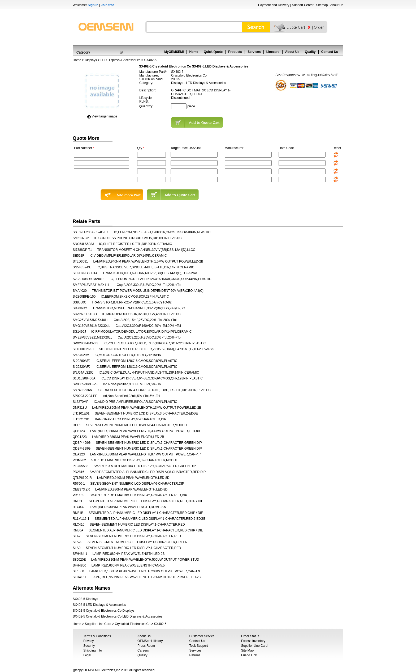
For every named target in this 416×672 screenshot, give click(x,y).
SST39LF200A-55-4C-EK (91, 232)
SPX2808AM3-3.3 (85, 343)
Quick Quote (213, 52)
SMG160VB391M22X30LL (91, 326)
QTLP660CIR (82, 478)
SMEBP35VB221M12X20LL (92, 337)
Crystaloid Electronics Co (132, 624)
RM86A (78, 530)
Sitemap (322, 5)
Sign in (93, 5)
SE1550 (78, 571)
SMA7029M (81, 355)
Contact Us (329, 52)
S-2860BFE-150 (84, 296)
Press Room (146, 646)
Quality (310, 52)
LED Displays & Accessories (121, 60)
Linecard (273, 52)
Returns (194, 655)
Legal (87, 655)
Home (193, 52)
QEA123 (79, 454)
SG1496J (79, 331)
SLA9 (76, 548)
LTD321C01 (81, 419)
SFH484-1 (80, 554)
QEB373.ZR (81, 489)
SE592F (78, 255)
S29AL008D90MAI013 (88, 279)
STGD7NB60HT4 (85, 273)
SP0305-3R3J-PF (85, 384)
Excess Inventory (253, 641)
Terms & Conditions (97, 636)
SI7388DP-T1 (82, 250)
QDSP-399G (81, 448)
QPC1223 (80, 437)
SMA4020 (80, 291)
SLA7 (76, 536)
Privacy (88, 641)
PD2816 (78, 472)
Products (235, 52)
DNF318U (80, 407)
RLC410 (78, 524)
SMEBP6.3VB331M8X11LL (92, 285)
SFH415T (79, 577)
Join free (107, 5)
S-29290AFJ (81, 361)
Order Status (250, 636)
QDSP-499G (81, 443)
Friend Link (249, 655)
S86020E (79, 559)
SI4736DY (80, 308)
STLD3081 (80, 261)
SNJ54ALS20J (83, 372)
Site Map (247, 650)
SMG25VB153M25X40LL (91, 320)
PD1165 (78, 495)
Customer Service (201, 636)
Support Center (302, 5)
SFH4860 (79, 565)
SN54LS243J (82, 267)
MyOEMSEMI (174, 52)
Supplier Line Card (98, 624)
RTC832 (78, 507)
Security (89, 646)
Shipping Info (92, 650)
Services (254, 52)
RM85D (78, 501)
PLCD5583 (80, 466)
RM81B (78, 513)
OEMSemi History (150, 641)
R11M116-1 (81, 519)
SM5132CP (81, 238)
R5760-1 (79, 483)
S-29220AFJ (81, 367)
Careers (143, 650)
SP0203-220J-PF (85, 396)
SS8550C (79, 302)
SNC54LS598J (83, 244)
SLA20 (77, 542)
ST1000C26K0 (83, 349)
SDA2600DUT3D (85, 314)
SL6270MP (80, 402)
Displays (91, 60)
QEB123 (79, 431)
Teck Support (198, 646)
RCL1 (77, 425)
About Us (336, 5)
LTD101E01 (81, 413)
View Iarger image (104, 116)
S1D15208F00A (84, 378)
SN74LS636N (82, 390)
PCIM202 (79, 460)
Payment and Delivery (273, 5)
